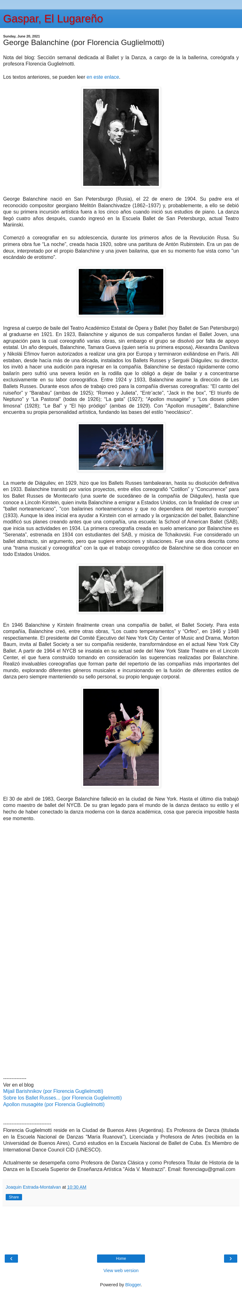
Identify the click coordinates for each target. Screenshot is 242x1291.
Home (121, 1258)
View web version (121, 1270)
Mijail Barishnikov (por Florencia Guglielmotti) (53, 1091)
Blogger (133, 1284)
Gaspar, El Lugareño (53, 19)
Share (14, 1197)
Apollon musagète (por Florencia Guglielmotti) (54, 1104)
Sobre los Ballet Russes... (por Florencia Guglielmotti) (62, 1097)
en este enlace (103, 77)
